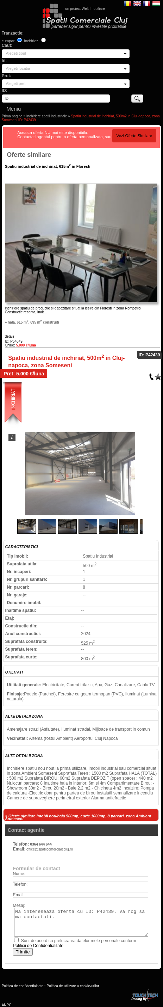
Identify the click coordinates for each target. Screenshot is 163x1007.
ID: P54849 (14, 341)
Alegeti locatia (18, 68)
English (137, 3)
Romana (127, 3)
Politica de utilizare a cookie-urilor (73, 986)
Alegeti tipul (16, 53)
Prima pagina (12, 116)
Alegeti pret (16, 83)
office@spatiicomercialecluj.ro (49, 849)
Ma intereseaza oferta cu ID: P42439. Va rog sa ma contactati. (81, 922)
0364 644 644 (41, 844)
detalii (9, 336)
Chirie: (20, 345)
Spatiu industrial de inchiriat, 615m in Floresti (47, 166)
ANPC (7, 1005)
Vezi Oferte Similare (134, 136)
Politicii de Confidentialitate (38, 945)
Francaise (146, 3)
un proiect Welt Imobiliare (85, 9)
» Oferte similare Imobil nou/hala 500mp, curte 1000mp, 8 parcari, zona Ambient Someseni (78, 817)
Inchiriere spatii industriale (46, 116)
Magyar (156, 3)
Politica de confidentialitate (22, 986)
